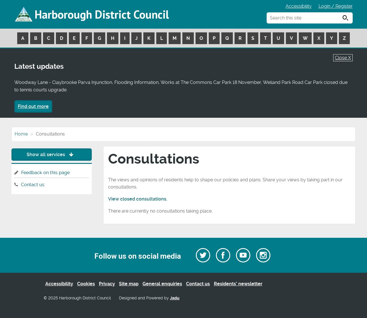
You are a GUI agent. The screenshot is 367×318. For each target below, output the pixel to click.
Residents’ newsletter (238, 283)
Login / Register (336, 6)
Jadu (174, 298)
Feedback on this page (45, 172)
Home (21, 134)
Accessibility (299, 6)
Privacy (107, 283)
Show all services (51, 154)
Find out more (33, 106)
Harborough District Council (102, 14)
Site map (128, 283)
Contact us (32, 184)
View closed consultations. (137, 199)
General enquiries (162, 283)
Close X (343, 57)
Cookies (86, 283)
